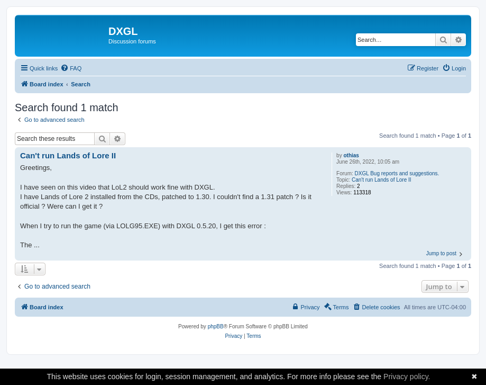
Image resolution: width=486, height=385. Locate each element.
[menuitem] (70, 68)
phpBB (216, 326)
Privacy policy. (406, 376)
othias (351, 155)
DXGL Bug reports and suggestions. (397, 173)
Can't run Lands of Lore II (381, 180)
